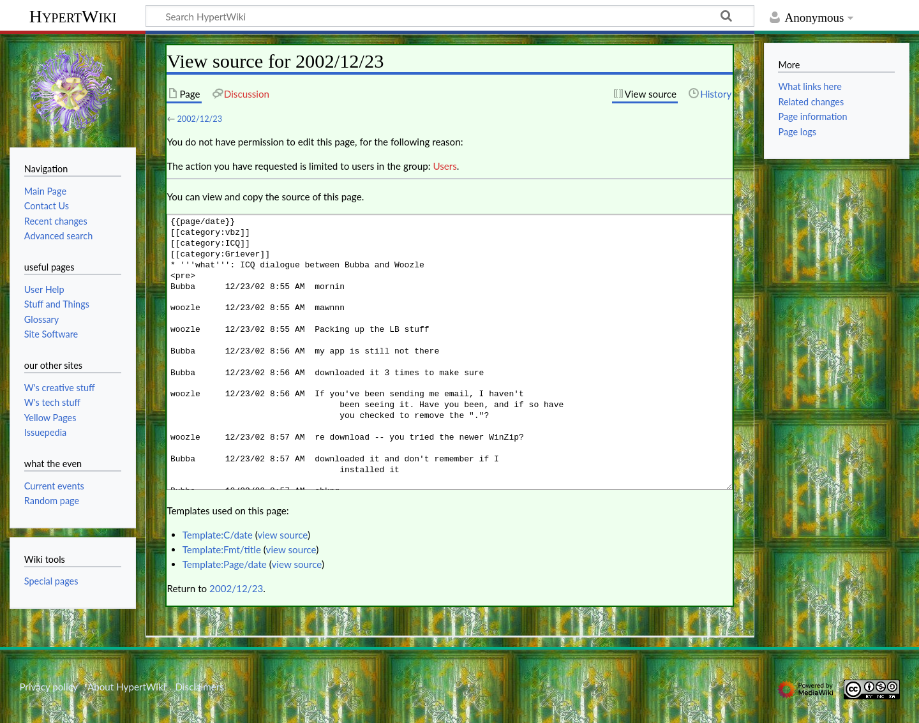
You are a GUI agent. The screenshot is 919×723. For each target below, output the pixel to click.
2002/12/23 (199, 119)
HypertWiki (73, 16)
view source (282, 534)
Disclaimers (200, 686)
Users (444, 166)
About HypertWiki (126, 686)
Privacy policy (48, 686)
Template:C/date (218, 534)
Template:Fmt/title (222, 549)
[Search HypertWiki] (450, 16)
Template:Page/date (225, 564)
